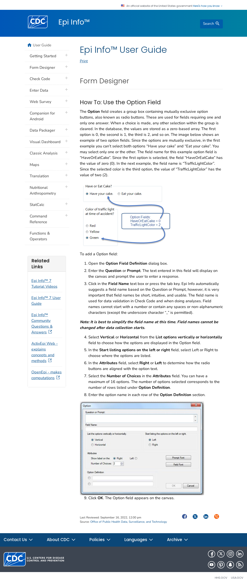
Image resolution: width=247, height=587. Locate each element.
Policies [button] (100, 540)
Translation (39, 176)
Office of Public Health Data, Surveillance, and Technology (128, 522)
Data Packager (42, 130)
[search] (211, 23)
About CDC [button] (61, 540)
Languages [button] (138, 540)
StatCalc (37, 204)
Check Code (40, 78)
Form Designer (42, 67)
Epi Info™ (74, 22)
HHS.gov (221, 578)
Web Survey (40, 101)
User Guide (42, 45)
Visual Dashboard (45, 141)
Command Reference (38, 219)
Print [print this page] (84, 61)
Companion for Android (42, 116)
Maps (34, 164)
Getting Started (43, 56)
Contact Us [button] (18, 540)
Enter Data (39, 90)
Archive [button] (177, 540)
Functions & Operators (40, 236)
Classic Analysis (44, 153)
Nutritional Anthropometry (43, 190)
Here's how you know (208, 5)
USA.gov (237, 578)
